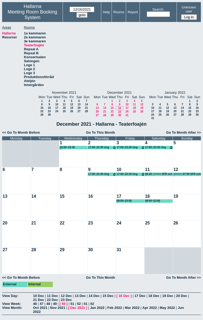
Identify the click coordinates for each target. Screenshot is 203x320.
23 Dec (66, 300)
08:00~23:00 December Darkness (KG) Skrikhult (157, 201)
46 (35, 304)
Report (133, 12)
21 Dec (38, 300)
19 (71, 107)
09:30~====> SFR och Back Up (159, 174)
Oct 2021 (40, 308)
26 (71, 111)
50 (63, 304)
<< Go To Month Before (21, 132)
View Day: (10, 296)
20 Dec (181, 296)
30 (49, 114)
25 (64, 111)
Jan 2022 (97, 308)
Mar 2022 (132, 308)
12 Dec (66, 296)
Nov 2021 (57, 308)
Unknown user (189, 9)
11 (64, 104)
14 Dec (94, 296)
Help (106, 12)
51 (72, 304)
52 (79, 304)
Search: (158, 9)
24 (56, 111)
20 (78, 107)
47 (41, 304)
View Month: (12, 308)
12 (71, 104)
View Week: (11, 304)
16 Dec (124, 296)
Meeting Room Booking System (32, 14)
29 (41, 114)
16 (49, 107)
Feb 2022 (114, 308)
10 (56, 104)
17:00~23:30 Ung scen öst (102, 147)
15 (41, 107)
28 (86, 111)
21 (86, 107)
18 (64, 107)
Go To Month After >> (183, 132)
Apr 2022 (149, 308)
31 (127, 115)
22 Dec (52, 300)
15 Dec (108, 296)
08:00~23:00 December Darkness (129, 201)
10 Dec (38, 296)
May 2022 (167, 308)
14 (86, 104)
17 (56, 107)
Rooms (118, 12)
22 (41, 111)
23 (49, 111)
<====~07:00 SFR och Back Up (187, 174)
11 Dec (52, 296)
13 (78, 104)
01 (85, 304)
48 (48, 304)
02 (92, 304)
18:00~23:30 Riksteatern (67, 147)
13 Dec (80, 296)
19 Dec (167, 296)
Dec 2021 (77, 308)
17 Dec (140, 296)
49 (55, 304)
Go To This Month (100, 132)
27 (78, 111)
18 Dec (153, 296)
